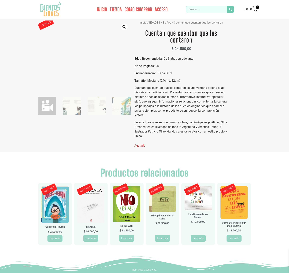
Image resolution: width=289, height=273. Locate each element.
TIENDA (116, 9)
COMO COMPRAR (138, 9)
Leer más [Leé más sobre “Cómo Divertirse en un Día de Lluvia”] (234, 238)
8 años (167, 22)
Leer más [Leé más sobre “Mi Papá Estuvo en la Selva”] (162, 238)
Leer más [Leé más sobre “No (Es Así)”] (126, 238)
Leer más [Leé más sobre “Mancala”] (90, 238)
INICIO (102, 9)
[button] (124, 27)
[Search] (230, 9)
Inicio (143, 22)
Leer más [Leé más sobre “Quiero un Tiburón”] (55, 238)
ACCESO (161, 9)
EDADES (154, 22)
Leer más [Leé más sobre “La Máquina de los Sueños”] (198, 238)
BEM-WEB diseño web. (144, 269)
